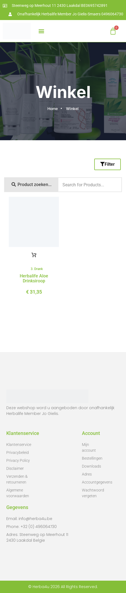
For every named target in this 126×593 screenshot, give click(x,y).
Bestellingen (91, 458)
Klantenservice (18, 444)
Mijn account (89, 447)
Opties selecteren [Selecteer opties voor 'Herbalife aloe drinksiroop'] (34, 255)
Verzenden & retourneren (17, 479)
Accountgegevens (91, 482)
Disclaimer (15, 468)
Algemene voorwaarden (17, 493)
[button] (41, 31)
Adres (87, 474)
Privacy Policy (18, 460)
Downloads (91, 466)
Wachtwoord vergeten (91, 493)
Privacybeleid (17, 452)
